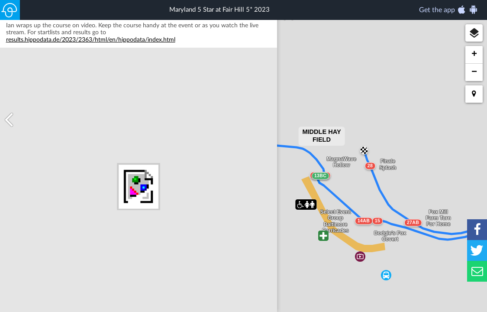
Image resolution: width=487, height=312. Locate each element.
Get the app (448, 9)
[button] (474, 33)
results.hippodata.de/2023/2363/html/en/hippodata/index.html (90, 57)
